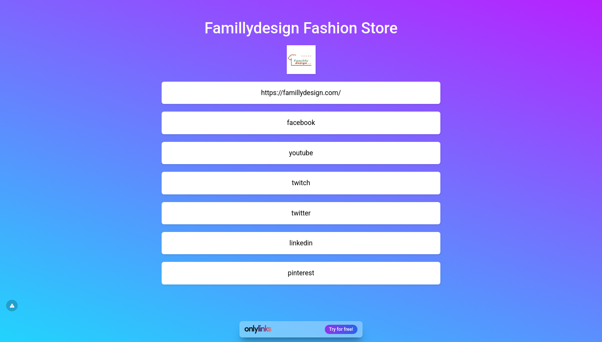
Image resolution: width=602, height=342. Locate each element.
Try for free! (341, 329)
